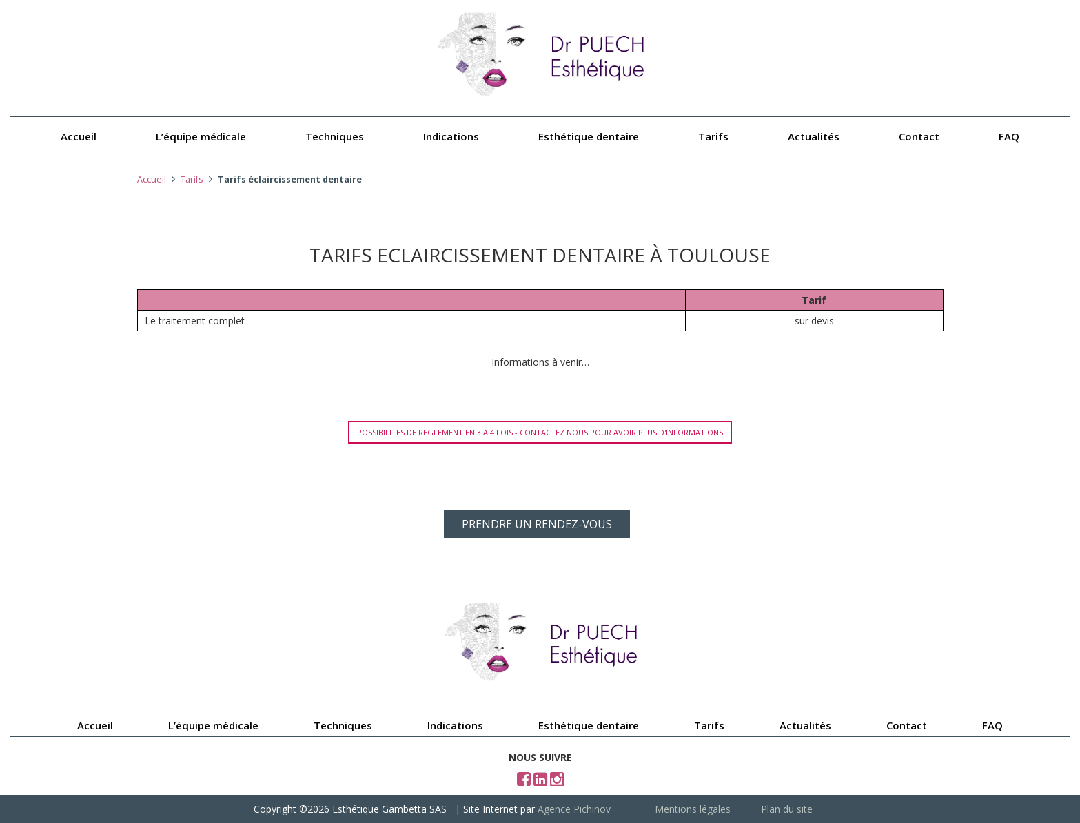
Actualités (813, 136)
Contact (919, 136)
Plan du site (787, 808)
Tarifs (713, 136)
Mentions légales (693, 808)
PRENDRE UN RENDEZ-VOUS (537, 524)
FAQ (1009, 136)
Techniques (334, 136)
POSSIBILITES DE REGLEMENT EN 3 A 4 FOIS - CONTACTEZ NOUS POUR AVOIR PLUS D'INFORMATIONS (540, 432)
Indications (451, 136)
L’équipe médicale (201, 136)
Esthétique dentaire (588, 136)
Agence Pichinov (574, 808)
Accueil (78, 136)
